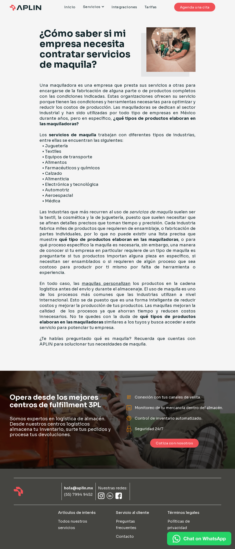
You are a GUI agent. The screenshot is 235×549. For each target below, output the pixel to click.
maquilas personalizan (106, 283)
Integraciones (124, 7)
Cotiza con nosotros (174, 443)
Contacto (125, 536)
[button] (95, 7)
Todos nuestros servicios (72, 524)
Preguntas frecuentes (126, 524)
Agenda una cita (195, 7)
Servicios (92, 7)
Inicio (70, 7)
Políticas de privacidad (179, 524)
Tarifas (151, 7)
